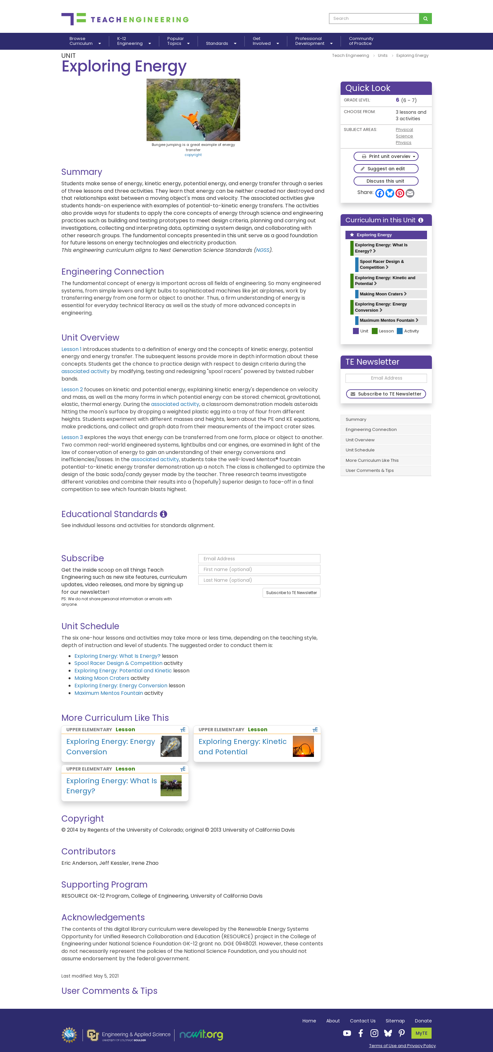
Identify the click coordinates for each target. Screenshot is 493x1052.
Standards (221, 43)
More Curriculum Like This (372, 460)
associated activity (85, 371)
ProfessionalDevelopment (313, 41)
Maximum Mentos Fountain (389, 320)
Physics (403, 142)
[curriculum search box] (374, 18)
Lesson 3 (72, 437)
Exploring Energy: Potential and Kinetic (123, 670)
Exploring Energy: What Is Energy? (381, 247)
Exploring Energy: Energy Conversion (381, 307)
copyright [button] (193, 154)
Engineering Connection (371, 429)
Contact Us (363, 1021)
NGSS (262, 250)
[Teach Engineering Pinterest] (400, 1033)
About (333, 1021)
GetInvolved (266, 41)
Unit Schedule (360, 450)
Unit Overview (360, 440)
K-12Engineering (134, 41)
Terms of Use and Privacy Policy (402, 1046)
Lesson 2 (72, 389)
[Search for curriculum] (425, 18)
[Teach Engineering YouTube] (345, 1033)
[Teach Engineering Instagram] (372, 1033)
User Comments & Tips (370, 470)
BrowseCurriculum (85, 41)
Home (309, 1021)
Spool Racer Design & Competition (382, 264)
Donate (423, 1021)
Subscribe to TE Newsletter (291, 592)
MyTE (421, 1033)
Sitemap (395, 1021)
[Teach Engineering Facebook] (359, 1033)
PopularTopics (178, 41)
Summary (356, 419)
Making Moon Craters (383, 294)
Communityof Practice (361, 41)
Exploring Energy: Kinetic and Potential (385, 280)
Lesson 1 (71, 349)
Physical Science (404, 132)
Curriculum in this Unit (384, 220)
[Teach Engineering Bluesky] (386, 1033)
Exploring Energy (371, 234)
